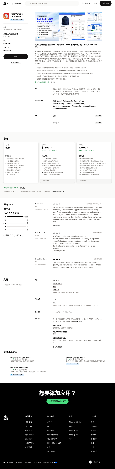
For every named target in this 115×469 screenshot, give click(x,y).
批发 (54, 116)
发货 (48, 447)
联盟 (92, 443)
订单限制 (56, 123)
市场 (48, 426)
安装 (15, 57)
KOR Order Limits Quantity (19, 368)
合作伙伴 (94, 439)
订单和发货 (29, 435)
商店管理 (28, 447)
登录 (95, 3)
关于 (92, 422)
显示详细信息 (56, 225)
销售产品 (28, 430)
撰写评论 (8, 235)
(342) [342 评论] (9, 43)
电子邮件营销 (52, 439)
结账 (54, 101)
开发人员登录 (8, 462)
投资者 (93, 430)
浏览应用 (86, 3)
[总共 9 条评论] (27, 220)
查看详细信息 (57, 347)
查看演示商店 (16, 62)
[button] (29, 359)
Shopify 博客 (74, 435)
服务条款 (19, 462)
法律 (92, 447)
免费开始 (105, 3)
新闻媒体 (94, 435)
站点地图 (37, 462)
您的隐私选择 (48, 462)
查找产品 (28, 426)
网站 (54, 302)
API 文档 (72, 426)
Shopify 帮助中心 (75, 422)
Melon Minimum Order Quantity (21, 357)
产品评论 (50, 430)
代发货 (49, 422)
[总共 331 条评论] (26, 217)
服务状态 (94, 451)
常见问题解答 (57, 284)
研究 (70, 439)
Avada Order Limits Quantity (76, 357)
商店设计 (28, 439)
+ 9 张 (95, 36)
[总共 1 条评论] (27, 223)
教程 (54, 287)
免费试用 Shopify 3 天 (57, 401)
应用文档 (56, 290)
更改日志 (68, 312)
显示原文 (54, 82)
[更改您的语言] (102, 462)
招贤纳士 (94, 426)
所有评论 (18, 235)
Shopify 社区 (74, 430)
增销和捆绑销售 (53, 435)
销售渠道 (28, 422)
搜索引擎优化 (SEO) (54, 443)
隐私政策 (56, 280)
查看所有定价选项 (58, 191)
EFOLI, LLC (7, 50)
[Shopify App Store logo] (12, 3)
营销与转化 (29, 443)
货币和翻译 (51, 451)
